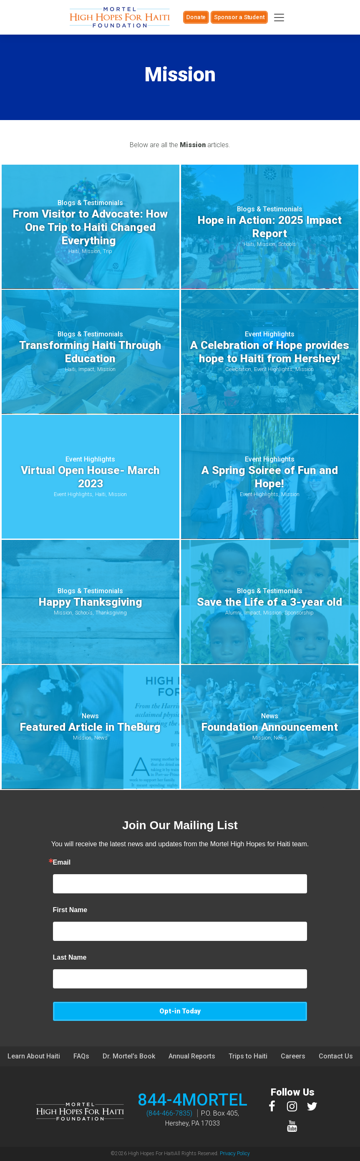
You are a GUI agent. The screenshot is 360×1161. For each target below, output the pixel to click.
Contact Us (336, 1056)
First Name (70, 910)
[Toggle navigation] (279, 17)
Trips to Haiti (248, 1056)
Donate (196, 17)
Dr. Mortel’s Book (129, 1056)
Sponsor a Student (239, 17)
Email (62, 862)
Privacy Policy (235, 1153)
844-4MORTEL (192, 1100)
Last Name (70, 957)
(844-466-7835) (169, 1113)
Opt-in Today (180, 1011)
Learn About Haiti (34, 1056)
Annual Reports (192, 1056)
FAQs (81, 1056)
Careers (293, 1056)
